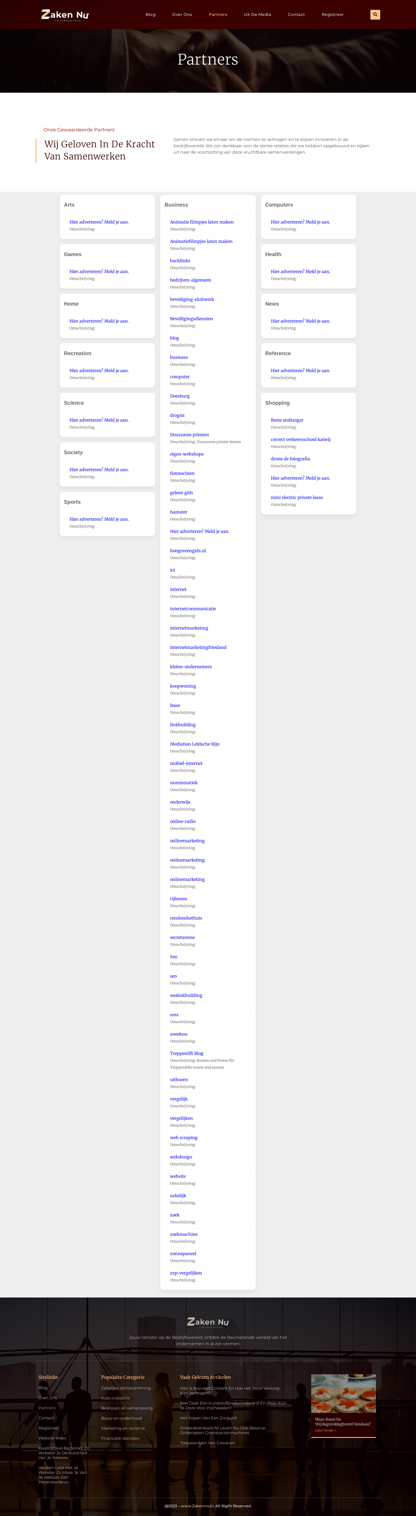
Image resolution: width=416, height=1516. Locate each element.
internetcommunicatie (193, 608)
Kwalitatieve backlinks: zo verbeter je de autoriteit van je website (63, 1453)
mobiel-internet (186, 763)
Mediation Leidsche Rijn (195, 744)
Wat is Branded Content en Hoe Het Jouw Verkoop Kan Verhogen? (230, 1390)
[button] (375, 15)
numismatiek (184, 782)
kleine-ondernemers (191, 666)
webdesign (181, 1157)
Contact (296, 14)
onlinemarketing (187, 840)
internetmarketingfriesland (198, 647)
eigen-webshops (187, 454)
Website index (52, 1438)
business (179, 357)
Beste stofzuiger (287, 420)
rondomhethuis (186, 918)
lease (175, 705)
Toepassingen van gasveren (207, 1442)
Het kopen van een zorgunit (208, 1417)
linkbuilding (183, 724)
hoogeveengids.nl (188, 550)
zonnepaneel (183, 1253)
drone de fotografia (290, 458)
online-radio (183, 821)
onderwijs (180, 802)
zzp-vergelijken (186, 1273)
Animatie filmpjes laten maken (202, 222)
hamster (178, 512)
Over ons (182, 14)
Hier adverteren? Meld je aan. (99, 222)
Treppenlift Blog (186, 1053)
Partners (218, 14)
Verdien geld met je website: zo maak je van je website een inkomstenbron (62, 1474)
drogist (177, 415)
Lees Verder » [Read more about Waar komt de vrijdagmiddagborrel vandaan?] (325, 1430)
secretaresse (182, 937)
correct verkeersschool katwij (301, 439)
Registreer (333, 14)
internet (178, 589)
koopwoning (183, 686)
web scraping (184, 1137)
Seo (173, 956)
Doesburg (180, 396)
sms (174, 1014)
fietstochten (182, 473)
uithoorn (179, 1079)
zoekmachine (184, 1234)
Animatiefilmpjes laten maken (201, 241)
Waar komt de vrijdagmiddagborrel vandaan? (343, 1421)
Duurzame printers (189, 434)
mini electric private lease (297, 497)
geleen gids (181, 492)
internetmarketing (189, 628)
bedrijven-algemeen (190, 280)
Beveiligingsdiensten (191, 318)
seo (173, 976)
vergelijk (179, 1099)
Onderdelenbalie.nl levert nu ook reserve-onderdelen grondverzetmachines (223, 1430)
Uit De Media (257, 14)
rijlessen (178, 898)
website (178, 1176)
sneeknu (179, 1034)
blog (174, 338)
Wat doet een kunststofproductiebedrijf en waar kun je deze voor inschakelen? (233, 1405)
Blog (150, 14)
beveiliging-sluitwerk (192, 299)
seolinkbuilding (186, 995)
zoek (175, 1215)
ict (172, 570)
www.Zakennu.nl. (197, 1506)
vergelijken (181, 1118)
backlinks (180, 260)
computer (180, 376)
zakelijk (178, 1195)
